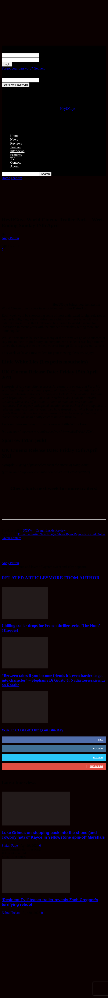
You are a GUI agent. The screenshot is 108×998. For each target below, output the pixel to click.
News (14, 139)
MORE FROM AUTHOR (74, 577)
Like (100, 739)
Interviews (17, 151)
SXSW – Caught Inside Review (44, 530)
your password (49, 59)
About (14, 166)
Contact (15, 162)
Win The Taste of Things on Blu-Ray (32, 730)
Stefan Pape (10, 845)
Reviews (16, 143)
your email (46, 80)
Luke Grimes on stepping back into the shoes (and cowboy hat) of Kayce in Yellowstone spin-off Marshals (53, 834)
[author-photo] (12, 559)
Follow (98, 748)
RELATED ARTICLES (25, 577)
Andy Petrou (10, 238)
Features (16, 155)
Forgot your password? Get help (23, 68)
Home (14, 136)
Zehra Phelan (11, 912)
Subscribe (96, 766)
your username (49, 55)
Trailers (15, 147)
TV (12, 158)
